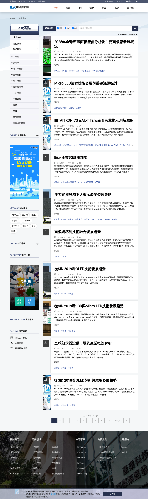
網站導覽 (16, 468)
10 (108, 421)
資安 (33, 226)
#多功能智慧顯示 (68, 182)
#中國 (64, 71)
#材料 (63, 293)
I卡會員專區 (104, 447)
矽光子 (27, 220)
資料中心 (15, 226)
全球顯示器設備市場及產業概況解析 (83, 343)
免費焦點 (17, 49)
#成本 (78, 108)
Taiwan (124, 447)
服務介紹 (15, 447)
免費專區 (13, 1)
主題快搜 (16, 37)
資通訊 (15, 62)
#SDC (93, 219)
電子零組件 (17, 69)
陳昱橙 (56, 139)
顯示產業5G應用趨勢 (70, 158)
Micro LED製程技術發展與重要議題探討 (85, 83)
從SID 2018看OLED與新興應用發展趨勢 (85, 380)
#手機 (63, 331)
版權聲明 (15, 457)
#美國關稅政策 (98, 71)
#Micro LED (74, 71)
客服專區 (110, 1)
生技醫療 (16, 99)
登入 (120, 1)
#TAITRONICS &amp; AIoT (106, 145)
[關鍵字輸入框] (105, 28)
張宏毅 (56, 65)
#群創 (107, 219)
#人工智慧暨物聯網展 (83, 145)
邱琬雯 (56, 362)
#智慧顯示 (67, 145)
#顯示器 (57, 145)
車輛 (14, 111)
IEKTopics (22, 1)
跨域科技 (16, 75)
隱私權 (53, 494)
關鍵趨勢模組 (18, 123)
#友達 (114, 219)
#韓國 (70, 368)
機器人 (34, 215)
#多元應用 (88, 182)
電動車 (25, 226)
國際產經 (16, 117)
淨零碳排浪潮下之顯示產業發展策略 (83, 195)
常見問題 (15, 463)
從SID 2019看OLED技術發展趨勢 (80, 269)
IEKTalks (81, 457)
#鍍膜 (63, 368)
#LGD (100, 219)
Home (12, 18)
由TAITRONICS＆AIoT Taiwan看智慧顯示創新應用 (93, 120)
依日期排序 (122, 35)
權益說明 (19, 301)
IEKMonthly (82, 473)
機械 (14, 105)
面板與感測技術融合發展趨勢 (77, 232)
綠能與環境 (17, 87)
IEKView (32, 1)
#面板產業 (85, 71)
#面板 (71, 108)
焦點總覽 (17, 44)
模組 (56, 7)
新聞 (68, 7)
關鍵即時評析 (21, 348)
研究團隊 (15, 452)
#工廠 (97, 182)
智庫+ (105, 7)
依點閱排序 (133, 35)
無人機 (25, 215)
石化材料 (16, 93)
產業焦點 (22, 18)
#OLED (57, 71)
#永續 (70, 219)
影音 (117, 7)
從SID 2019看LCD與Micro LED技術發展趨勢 (89, 306)
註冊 (130, 1)
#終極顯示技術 (60, 108)
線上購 (130, 7)
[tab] (24, 37)
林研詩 (56, 288)
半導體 (15, 56)
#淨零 (56, 219)
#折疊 (70, 293)
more (37, 136)
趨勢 (80, 7)
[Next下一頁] (117, 420)
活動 (92, 7)
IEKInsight (81, 468)
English (124, 452)
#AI (128, 145)
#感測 (63, 256)
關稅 (13, 231)
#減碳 (63, 219)
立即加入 (30, 301)
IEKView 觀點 (21, 338)
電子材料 (16, 81)
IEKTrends (81, 452)
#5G (80, 182)
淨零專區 (41, 1)
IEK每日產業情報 (106, 452)
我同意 (112, 494)
